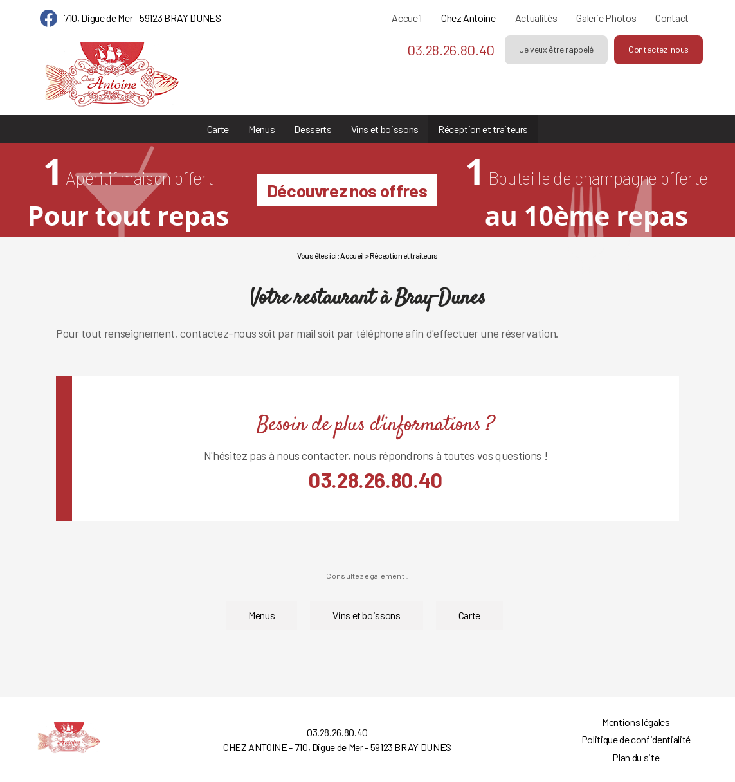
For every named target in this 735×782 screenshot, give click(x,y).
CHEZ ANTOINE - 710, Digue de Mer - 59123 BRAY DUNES (337, 747)
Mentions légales (635, 722)
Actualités (536, 18)
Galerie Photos (606, 18)
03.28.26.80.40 (451, 49)
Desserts (312, 129)
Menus (261, 129)
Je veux (556, 49)
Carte (218, 129)
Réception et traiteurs (483, 129)
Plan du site (635, 757)
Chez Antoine (468, 18)
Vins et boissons (385, 129)
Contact (672, 18)
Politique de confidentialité (636, 739)
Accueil (407, 18)
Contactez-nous (658, 49)
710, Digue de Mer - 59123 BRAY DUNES (142, 18)
